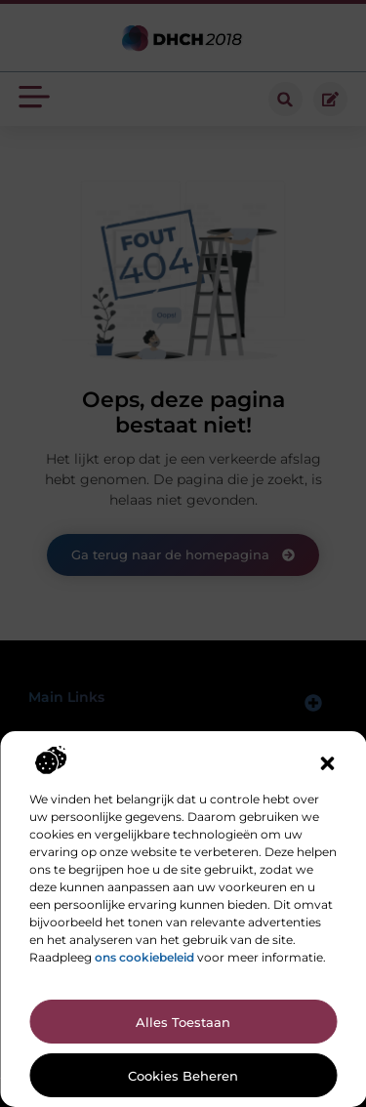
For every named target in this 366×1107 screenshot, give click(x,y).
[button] (327, 763)
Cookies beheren (183, 1076)
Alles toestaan (183, 1022)
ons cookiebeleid (144, 957)
